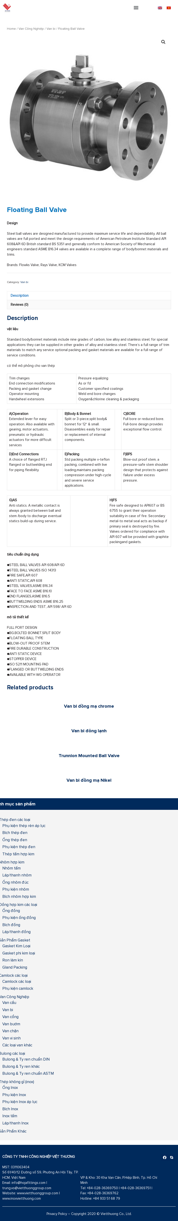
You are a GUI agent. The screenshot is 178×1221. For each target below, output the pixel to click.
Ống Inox (10, 1087)
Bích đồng (11, 924)
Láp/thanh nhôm (17, 875)
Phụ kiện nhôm (15, 889)
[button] (136, 7)
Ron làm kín (12, 960)
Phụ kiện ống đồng (19, 917)
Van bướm (11, 1024)
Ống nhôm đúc (15, 882)
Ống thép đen (14, 839)
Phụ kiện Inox (14, 1094)
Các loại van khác (17, 1045)
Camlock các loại (16, 981)
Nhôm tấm (11, 868)
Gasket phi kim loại (18, 953)
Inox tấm (9, 1116)
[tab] (89, 295)
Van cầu (9, 1002)
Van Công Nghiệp (31, 28)
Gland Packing (14, 967)
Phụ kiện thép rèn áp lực (23, 825)
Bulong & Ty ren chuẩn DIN (26, 1059)
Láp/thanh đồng (16, 931)
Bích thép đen (14, 832)
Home (11, 28)
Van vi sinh (11, 1038)
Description (20, 295)
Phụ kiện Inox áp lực (19, 1101)
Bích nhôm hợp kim (19, 896)
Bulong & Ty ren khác (21, 1066)
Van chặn (10, 1031)
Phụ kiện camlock (17, 988)
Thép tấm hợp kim (18, 854)
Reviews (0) (19, 304)
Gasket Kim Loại (16, 946)
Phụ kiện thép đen (18, 846)
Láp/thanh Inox (15, 1123)
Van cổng (10, 1016)
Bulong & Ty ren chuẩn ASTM (28, 1073)
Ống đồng (11, 910)
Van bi (51, 28)
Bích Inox (10, 1109)
